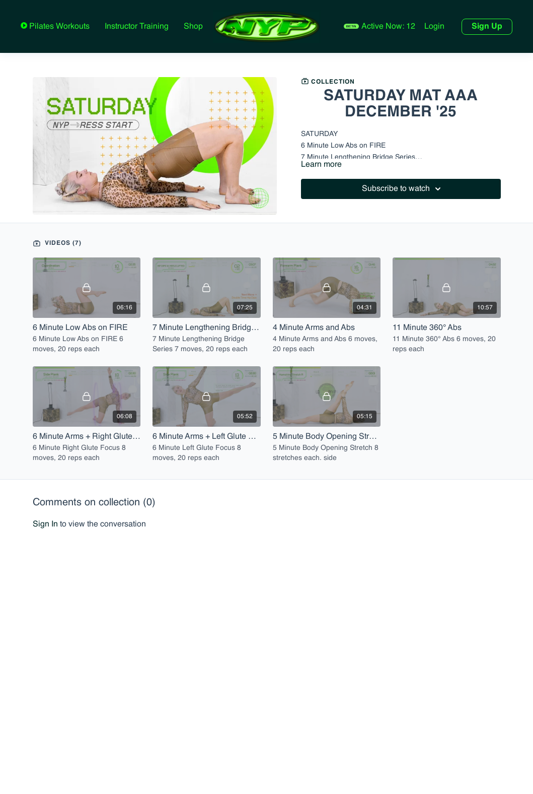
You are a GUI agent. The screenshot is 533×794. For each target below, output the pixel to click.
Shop (193, 27)
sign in (45, 524)
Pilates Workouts (58, 27)
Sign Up (487, 27)
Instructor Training (137, 27)
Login (434, 27)
